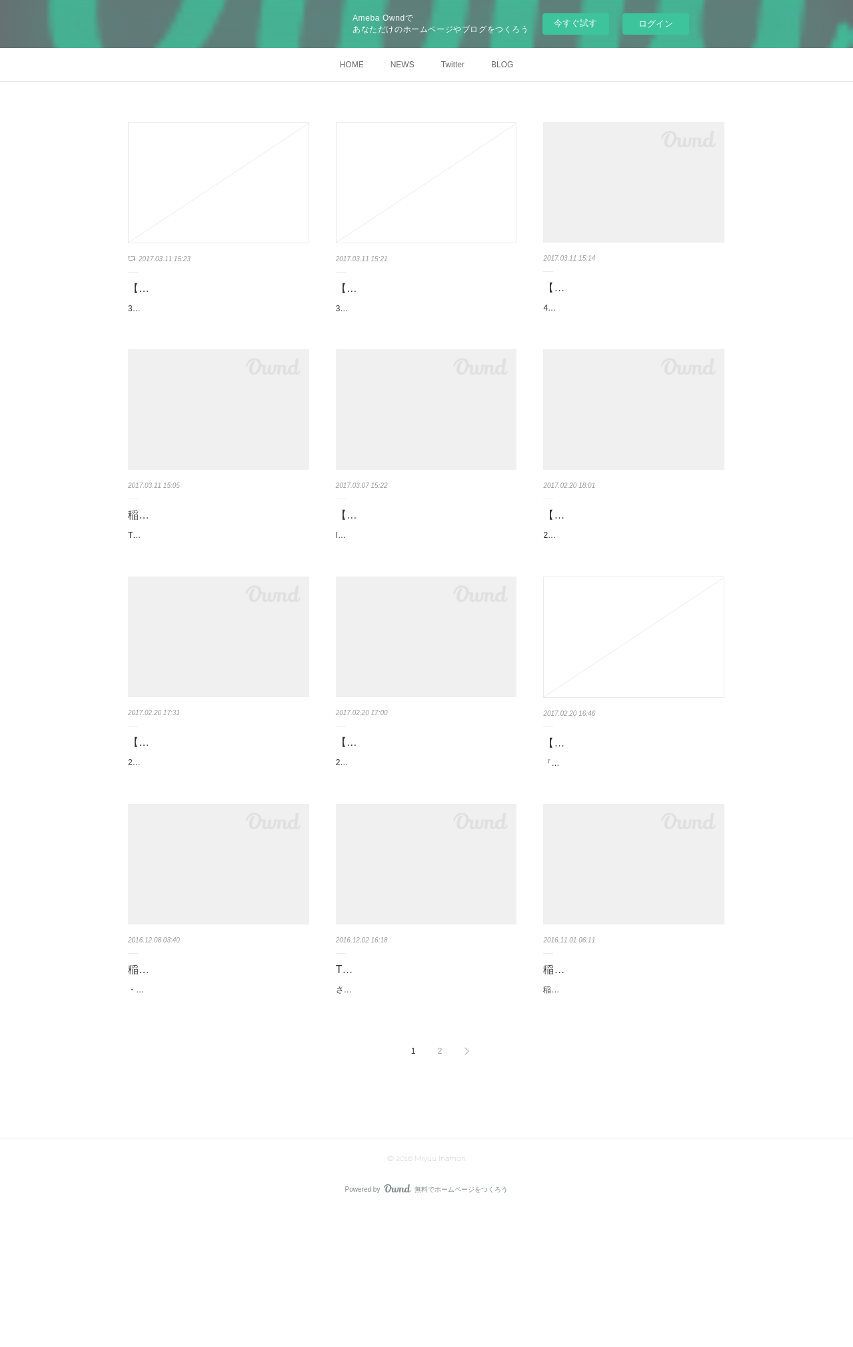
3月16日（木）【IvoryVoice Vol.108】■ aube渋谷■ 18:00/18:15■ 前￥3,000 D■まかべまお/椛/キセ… (218, 335)
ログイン (655, 24)
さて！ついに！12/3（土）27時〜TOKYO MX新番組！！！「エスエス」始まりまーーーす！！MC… (426, 1098)
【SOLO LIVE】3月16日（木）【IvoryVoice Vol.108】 (202, 298)
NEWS (403, 64)
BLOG (502, 64)
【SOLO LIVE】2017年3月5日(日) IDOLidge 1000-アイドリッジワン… (421, 558)
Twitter (452, 64)
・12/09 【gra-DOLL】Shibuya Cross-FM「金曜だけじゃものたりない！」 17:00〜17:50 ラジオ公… (218, 1098)
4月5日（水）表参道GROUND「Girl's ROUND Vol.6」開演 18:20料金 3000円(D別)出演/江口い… (631, 335)
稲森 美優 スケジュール (184, 1070)
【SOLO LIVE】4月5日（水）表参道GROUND (630, 297)
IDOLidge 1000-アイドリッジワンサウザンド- (417, 588)
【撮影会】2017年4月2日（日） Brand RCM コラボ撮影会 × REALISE (633, 558)
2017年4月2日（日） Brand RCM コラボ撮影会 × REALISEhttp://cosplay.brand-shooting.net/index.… (633, 595)
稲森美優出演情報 (170, 549)
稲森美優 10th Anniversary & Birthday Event (631, 1080)
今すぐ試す (575, 23)
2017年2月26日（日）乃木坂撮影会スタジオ (207, 848)
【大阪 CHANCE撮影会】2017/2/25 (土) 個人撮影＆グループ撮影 (421, 819)
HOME (352, 64)
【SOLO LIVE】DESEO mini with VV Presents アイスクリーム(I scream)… (632, 819)
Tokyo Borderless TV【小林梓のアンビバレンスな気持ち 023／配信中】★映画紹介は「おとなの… (217, 577)
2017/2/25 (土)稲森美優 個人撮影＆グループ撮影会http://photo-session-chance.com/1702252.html (423, 856)
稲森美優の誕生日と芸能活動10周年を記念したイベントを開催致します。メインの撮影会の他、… (631, 1117)
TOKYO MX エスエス (387, 1070)
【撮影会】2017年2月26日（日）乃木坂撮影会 (218, 819)
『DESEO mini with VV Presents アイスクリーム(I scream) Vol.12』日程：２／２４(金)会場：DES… (632, 856)
